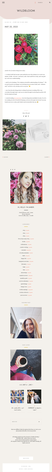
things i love (26, 286)
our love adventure (26, 281)
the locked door (18, 98)
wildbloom (26, 11)
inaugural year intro (26, 261)
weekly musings (26, 289)
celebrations (26, 244)
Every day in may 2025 (26, 239)
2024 (26, 233)
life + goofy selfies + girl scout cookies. (17, 409)
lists (26, 270)
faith (26, 255)
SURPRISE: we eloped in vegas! (34, 409)
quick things (26, 284)
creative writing (26, 247)
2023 (26, 230)
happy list (26, 258)
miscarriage (26, 272)
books (26, 241)
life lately (26, 264)
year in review (26, 295)
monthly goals (26, 278)
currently (26, 250)
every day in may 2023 (20, 22)
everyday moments (26, 253)
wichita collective (26, 292)
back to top (26, 458)
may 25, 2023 (11, 26)
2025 (26, 236)
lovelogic (30, 469)
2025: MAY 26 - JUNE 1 (26, 385)
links (26, 267)
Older (47, 157)
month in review (26, 275)
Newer (5, 157)
